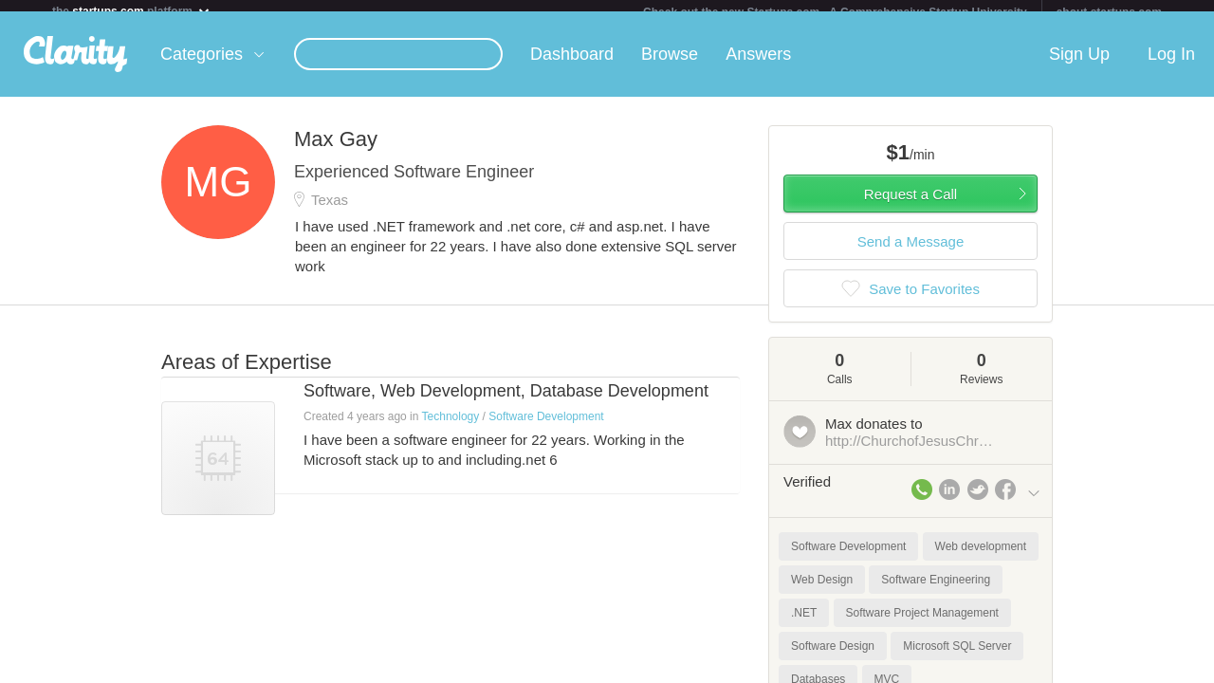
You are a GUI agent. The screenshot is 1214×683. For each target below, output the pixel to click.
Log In (1171, 65)
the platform (132, 11)
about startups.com (1109, 12)
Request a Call (910, 205)
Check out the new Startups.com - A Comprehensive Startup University (835, 12)
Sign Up (1079, 65)
